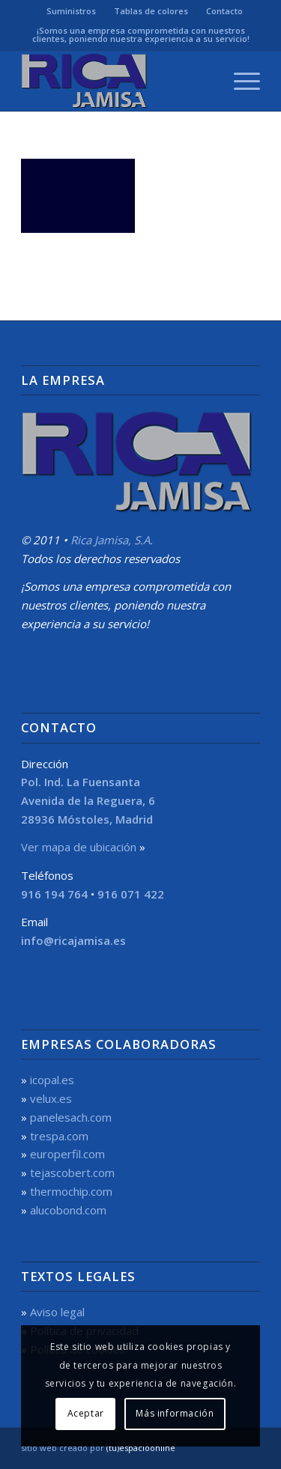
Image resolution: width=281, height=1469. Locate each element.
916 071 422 (130, 893)
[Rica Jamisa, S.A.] (116, 81)
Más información (175, 1413)
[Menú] (239, 81)
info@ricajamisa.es (73, 940)
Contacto (224, 10)
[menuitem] (71, 11)
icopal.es (52, 1079)
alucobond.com (68, 1209)
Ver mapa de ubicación (78, 846)
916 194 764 (54, 893)
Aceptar (85, 1413)
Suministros (71, 10)
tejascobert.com (72, 1172)
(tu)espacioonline (140, 1447)
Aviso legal (57, 1311)
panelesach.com (71, 1117)
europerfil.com (67, 1153)
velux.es (51, 1098)
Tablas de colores (151, 10)
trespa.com (59, 1135)
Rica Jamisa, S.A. (111, 539)
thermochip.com (71, 1191)
